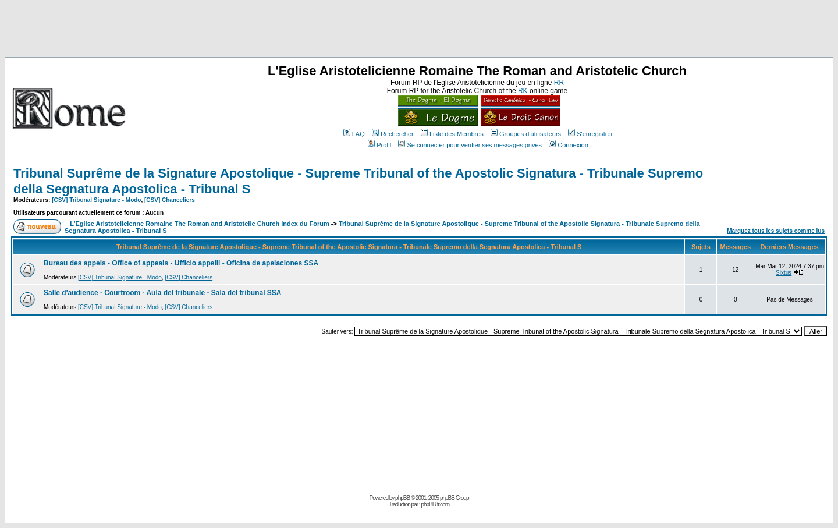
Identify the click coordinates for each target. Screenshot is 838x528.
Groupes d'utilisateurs (526, 133)
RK (523, 91)
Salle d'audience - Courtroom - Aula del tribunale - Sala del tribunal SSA (162, 293)
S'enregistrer (590, 133)
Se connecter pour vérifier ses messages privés (470, 144)
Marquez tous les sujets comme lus (776, 231)
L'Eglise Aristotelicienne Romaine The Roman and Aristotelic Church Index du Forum (199, 223)
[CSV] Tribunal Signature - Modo (96, 200)
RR (559, 83)
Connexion (568, 144)
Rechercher (393, 133)
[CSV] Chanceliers (169, 200)
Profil (379, 144)
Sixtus (783, 273)
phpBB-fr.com (435, 504)
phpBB (402, 498)
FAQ (354, 133)
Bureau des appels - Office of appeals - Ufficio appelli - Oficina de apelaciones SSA (181, 263)
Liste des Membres (452, 133)
